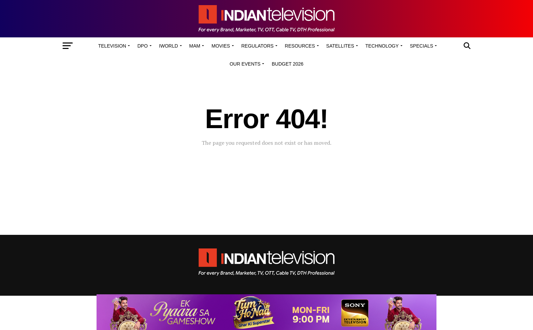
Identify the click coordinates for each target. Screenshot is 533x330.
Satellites (340, 46)
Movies (220, 46)
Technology (382, 46)
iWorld (168, 46)
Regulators (257, 46)
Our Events (244, 64)
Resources (300, 46)
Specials (421, 46)
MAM (195, 46)
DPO (142, 46)
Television (112, 46)
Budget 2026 (287, 64)
